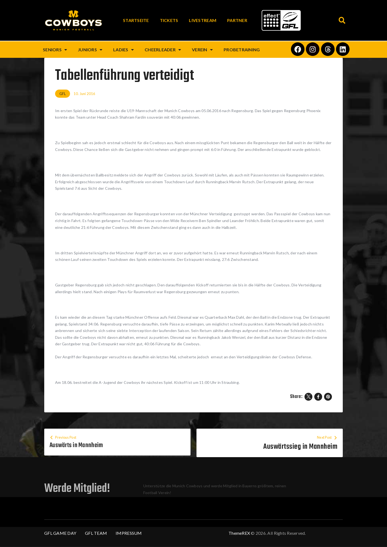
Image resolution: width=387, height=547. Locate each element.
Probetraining (242, 49)
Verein (202, 50)
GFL (62, 93)
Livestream (202, 20)
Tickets (169, 20)
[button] (342, 20)
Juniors (90, 50)
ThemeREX (239, 533)
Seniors (55, 50)
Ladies (123, 50)
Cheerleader (163, 50)
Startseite (136, 20)
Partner (237, 20)
